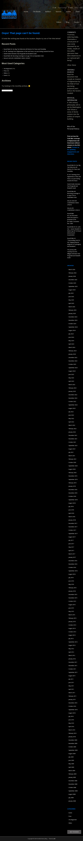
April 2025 (71, 303)
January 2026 (72, 276)
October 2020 (72, 462)
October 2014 (72, 625)
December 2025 (73, 279)
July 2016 (71, 577)
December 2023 (73, 357)
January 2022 (72, 432)
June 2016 (71, 581)
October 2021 (72, 442)
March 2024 (72, 347)
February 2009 (72, 774)
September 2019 (73, 479)
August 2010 (72, 713)
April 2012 (71, 652)
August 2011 (72, 675)
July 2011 (71, 679)
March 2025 (72, 306)
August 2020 (72, 469)
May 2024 (71, 340)
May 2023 (71, 378)
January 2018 (72, 520)
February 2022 (72, 428)
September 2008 (73, 791)
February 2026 (72, 273)
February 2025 (72, 310)
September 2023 (73, 367)
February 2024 (72, 350)
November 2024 (73, 320)
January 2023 (72, 391)
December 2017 (73, 523)
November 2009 (73, 743)
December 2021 (73, 435)
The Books (37, 11)
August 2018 (72, 503)
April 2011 (71, 689)
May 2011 (71, 686)
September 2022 (73, 405)
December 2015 (73, 594)
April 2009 (71, 767)
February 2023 (72, 388)
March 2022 (72, 425)
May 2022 (71, 418)
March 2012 (72, 655)
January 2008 (72, 801)
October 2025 (72, 283)
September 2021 (73, 445)
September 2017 (73, 533)
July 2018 (71, 506)
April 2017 (71, 550)
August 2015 (72, 604)
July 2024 (71, 334)
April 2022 (71, 422)
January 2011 (72, 699)
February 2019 (72, 483)
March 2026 (72, 269)
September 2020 (73, 466)
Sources (58, 11)
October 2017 (72, 530)
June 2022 (71, 415)
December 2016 (73, 560)
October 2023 (72, 364)
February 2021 (72, 459)
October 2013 (72, 631)
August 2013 (72, 635)
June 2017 (71, 543)
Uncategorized (8, 68)
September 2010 (73, 709)
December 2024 (73, 317)
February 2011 (72, 696)
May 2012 (71, 648)
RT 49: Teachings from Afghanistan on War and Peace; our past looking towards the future (30, 51)
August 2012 (72, 645)
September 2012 (73, 642)
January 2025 (72, 313)
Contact (77, 22)
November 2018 (73, 493)
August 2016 (72, 574)
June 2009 (71, 760)
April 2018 (71, 513)
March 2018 (72, 516)
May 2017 (71, 547)
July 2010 (71, 716)
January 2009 (72, 777)
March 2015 (72, 614)
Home (26, 11)
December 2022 (73, 394)
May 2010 (71, 723)
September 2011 (73, 672)
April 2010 (71, 726)
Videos (58, 22)
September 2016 (73, 571)
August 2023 (72, 371)
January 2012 (72, 659)
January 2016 (72, 591)
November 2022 (73, 398)
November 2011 (73, 665)
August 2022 (72, 408)
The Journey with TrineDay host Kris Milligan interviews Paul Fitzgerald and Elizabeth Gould (73, 253)
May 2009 (71, 763)
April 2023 (71, 381)
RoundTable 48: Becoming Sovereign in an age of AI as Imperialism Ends (24, 56)
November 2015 (73, 598)
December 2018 (73, 489)
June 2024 (71, 337)
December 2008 (73, 780)
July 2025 (71, 293)
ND (54, 838)
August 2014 (72, 628)
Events (68, 11)
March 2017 (72, 554)
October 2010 (72, 706)
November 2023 (73, 361)
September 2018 (73, 499)
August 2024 (72, 330)
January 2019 (72, 486)
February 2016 (72, 587)
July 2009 (71, 757)
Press (78, 11)
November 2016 (73, 564)
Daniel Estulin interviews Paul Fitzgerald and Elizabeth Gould (20, 53)
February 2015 (72, 618)
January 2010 (72, 736)
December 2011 (73, 662)
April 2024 (71, 344)
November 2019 (73, 476)
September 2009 (73, 750)
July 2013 (71, 638)
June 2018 (71, 510)
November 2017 (73, 526)
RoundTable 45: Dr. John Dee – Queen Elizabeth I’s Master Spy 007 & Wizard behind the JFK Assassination (74, 231)
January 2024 (72, 354)
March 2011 (72, 692)
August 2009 (72, 753)
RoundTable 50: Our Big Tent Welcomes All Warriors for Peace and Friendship (25, 49)
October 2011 (72, 669)
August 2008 (72, 794)
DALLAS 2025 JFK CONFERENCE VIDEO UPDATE (17, 58)
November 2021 (73, 438)
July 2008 (71, 797)
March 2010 (72, 730)
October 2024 (72, 323)
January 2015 (72, 621)
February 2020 (72, 472)
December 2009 (73, 740)
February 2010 (72, 733)
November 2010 (73, 703)
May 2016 (71, 584)
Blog (67, 22)
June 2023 (71, 374)
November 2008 (73, 784)
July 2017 (71, 540)
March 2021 (72, 455)
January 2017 (72, 557)
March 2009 (72, 770)
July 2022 (71, 411)
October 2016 (72, 567)
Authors (48, 11)
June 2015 (71, 608)
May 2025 (71, 300)
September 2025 (73, 286)
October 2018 (72, 496)
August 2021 (72, 449)
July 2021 (71, 452)
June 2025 (71, 296)
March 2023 (72, 384)
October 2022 (72, 401)
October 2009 (72, 747)
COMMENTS (71, 32)
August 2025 (72, 290)
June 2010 (71, 719)
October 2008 (72, 787)
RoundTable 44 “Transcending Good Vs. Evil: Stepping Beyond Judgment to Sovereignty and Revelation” (74, 242)
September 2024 (73, 327)
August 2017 (72, 537)
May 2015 (71, 611)
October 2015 (72, 601)
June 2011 (71, 682)
